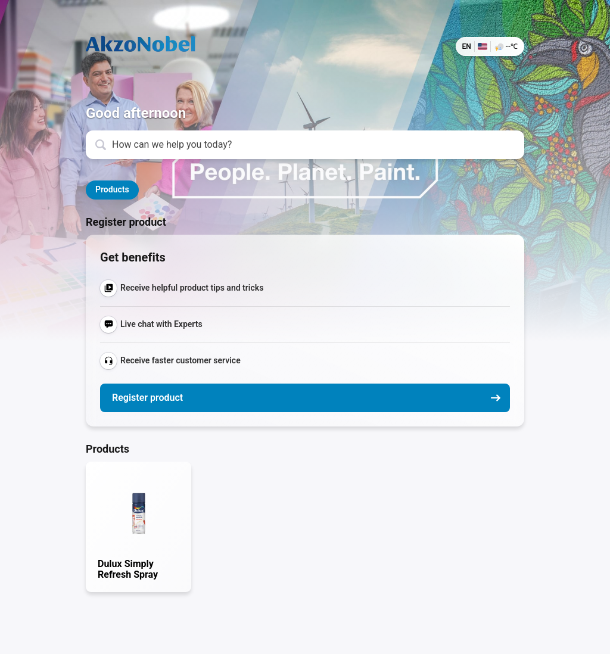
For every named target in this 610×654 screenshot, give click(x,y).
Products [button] (112, 189)
